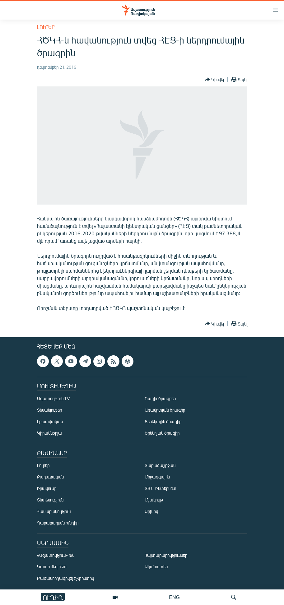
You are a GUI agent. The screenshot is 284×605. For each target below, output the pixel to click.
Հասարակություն (54, 511)
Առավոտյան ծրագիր (165, 410)
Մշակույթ (154, 499)
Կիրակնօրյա (49, 433)
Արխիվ (151, 511)
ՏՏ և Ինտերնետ (160, 488)
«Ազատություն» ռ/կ (56, 555)
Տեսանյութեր (49, 410)
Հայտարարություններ (166, 555)
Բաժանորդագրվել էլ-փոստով (65, 578)
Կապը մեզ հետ (52, 566)
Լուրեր (46, 27)
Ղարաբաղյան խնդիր (57, 522)
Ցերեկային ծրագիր (163, 421)
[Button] (214, 79)
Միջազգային (157, 476)
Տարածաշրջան (160, 465)
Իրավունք (46, 488)
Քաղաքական (50, 476)
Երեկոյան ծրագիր (162, 433)
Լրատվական (50, 421)
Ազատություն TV (53, 398)
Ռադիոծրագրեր (160, 398)
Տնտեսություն (50, 499)
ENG (174, 597)
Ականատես (156, 566)
